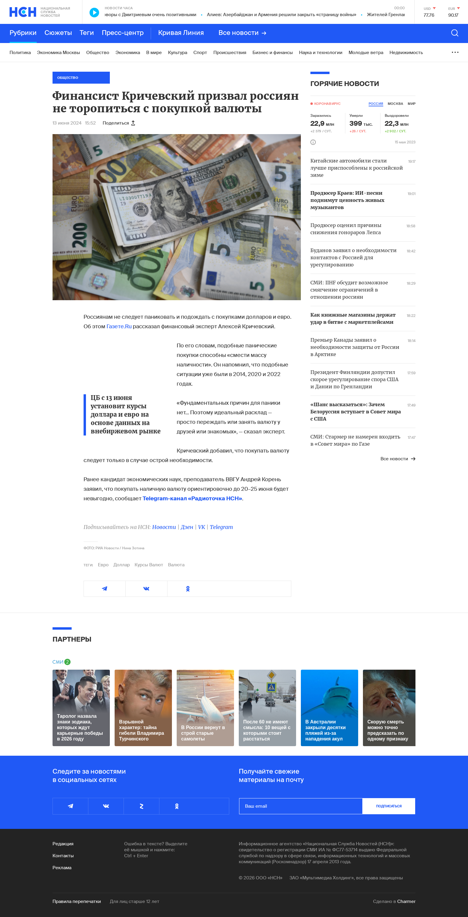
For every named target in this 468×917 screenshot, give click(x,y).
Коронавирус (327, 104)
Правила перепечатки (77, 901)
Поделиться (119, 123)
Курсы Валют (149, 565)
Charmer (406, 901)
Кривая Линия (181, 33)
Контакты (63, 856)
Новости (164, 527)
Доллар (121, 565)
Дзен (187, 527)
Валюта (176, 565)
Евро (103, 565)
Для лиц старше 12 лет (134, 901)
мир (411, 104)
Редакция (63, 844)
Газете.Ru (119, 326)
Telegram (221, 527)
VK (201, 527)
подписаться (389, 806)
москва (395, 104)
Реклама (62, 868)
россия (376, 104)
